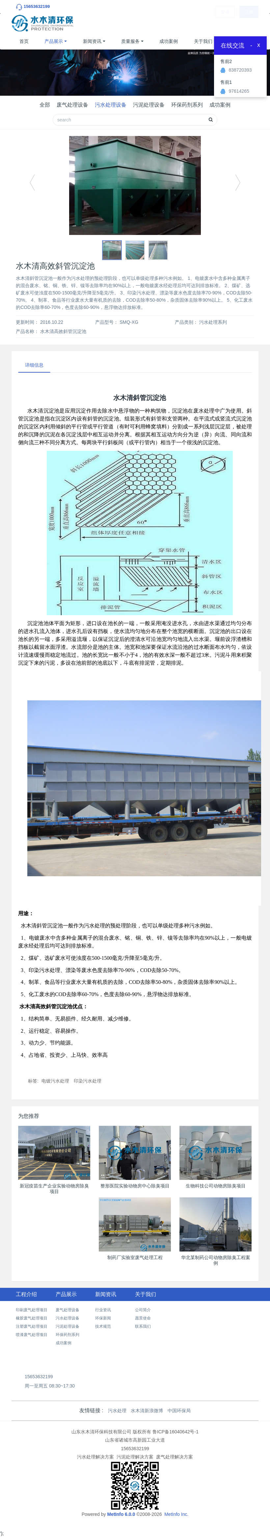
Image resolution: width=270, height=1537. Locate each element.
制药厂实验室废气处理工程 (135, 1257)
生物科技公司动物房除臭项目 (216, 1185)
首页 (24, 41)
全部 (45, 105)
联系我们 (143, 1326)
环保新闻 (103, 1318)
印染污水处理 (87, 1081)
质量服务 (130, 41)
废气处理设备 (72, 105)
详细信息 (34, 365)
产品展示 (53, 41)
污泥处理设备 (149, 105)
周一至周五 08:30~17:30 (50, 1385)
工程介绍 (26, 1294)
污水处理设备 (110, 105)
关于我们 (203, 41)
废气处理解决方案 (174, 1456)
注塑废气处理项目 (31, 1326)
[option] (135, 185)
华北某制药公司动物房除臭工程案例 (215, 1260)
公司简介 (143, 1310)
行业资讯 (103, 1310)
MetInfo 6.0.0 (121, 1514)
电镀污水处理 (55, 1081)
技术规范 (103, 1326)
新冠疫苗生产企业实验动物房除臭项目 (54, 1188)
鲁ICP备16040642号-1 (175, 1431)
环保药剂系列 (187, 105)
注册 (249, 23)
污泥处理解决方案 (135, 1456)
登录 (225, 23)
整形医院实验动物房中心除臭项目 (135, 1185)
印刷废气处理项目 (31, 1310)
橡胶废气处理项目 (31, 1318)
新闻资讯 (92, 41)
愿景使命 (143, 1318)
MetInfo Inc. (176, 1514)
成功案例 (168, 41)
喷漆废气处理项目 (31, 1334)
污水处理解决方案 (95, 1456)
